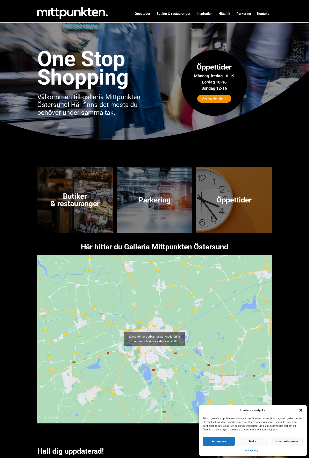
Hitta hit (224, 14)
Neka (252, 441)
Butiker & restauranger (174, 14)
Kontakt (263, 14)
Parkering (243, 14)
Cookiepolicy (251, 450)
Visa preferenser (286, 441)
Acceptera (219, 441)
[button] (301, 410)
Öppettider (142, 14)
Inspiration (205, 14)
